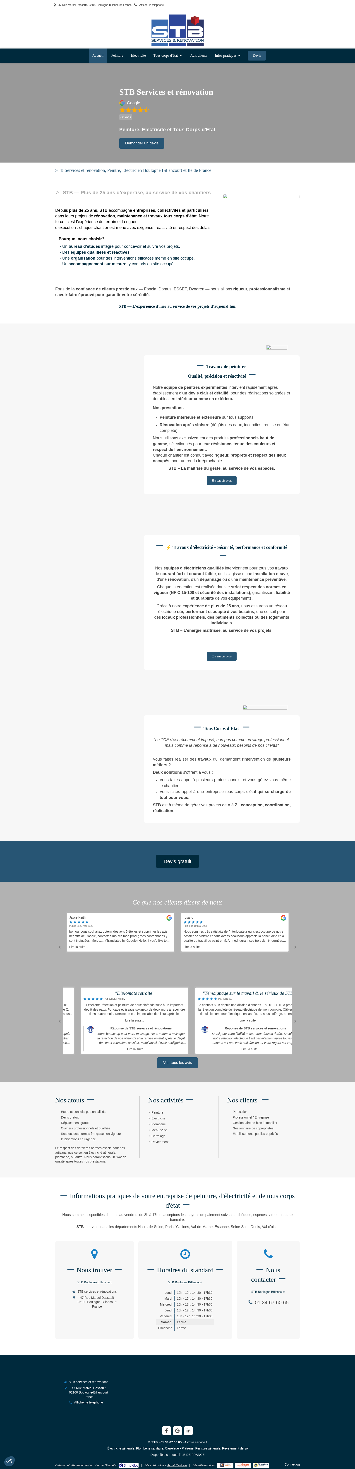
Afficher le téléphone (151, 5)
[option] (235, 932)
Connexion (292, 1464)
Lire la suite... (78, 947)
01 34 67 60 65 (271, 1302)
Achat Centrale (177, 1465)
